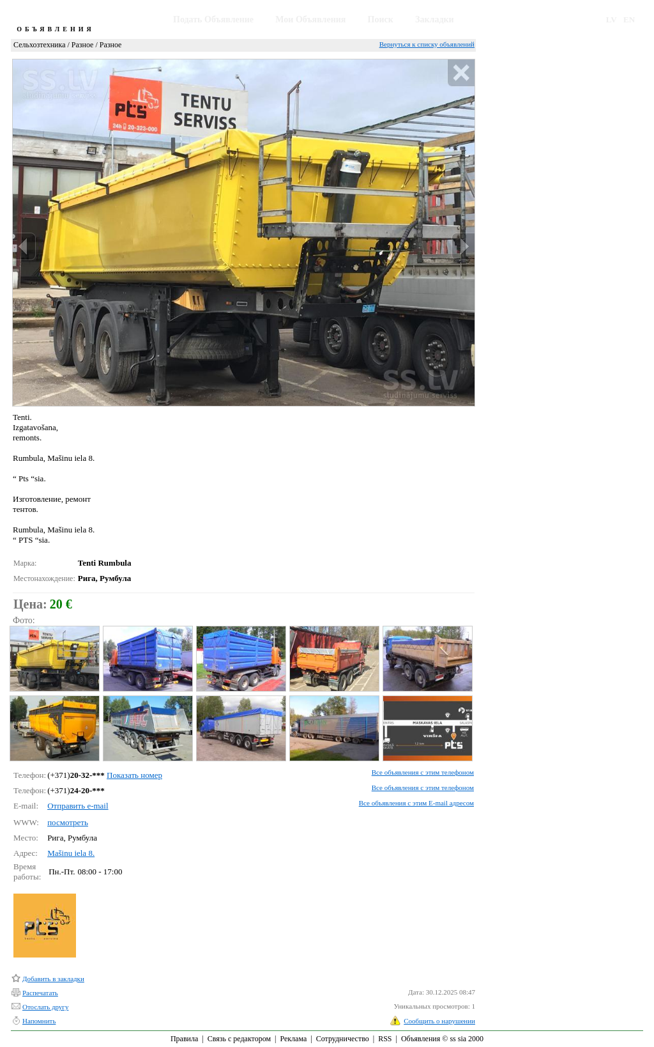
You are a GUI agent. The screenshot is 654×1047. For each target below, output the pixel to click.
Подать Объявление (213, 19)
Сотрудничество (342, 1038)
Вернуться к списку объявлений (427, 44)
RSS (385, 1038)
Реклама (293, 1038)
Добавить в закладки (53, 978)
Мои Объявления (310, 19)
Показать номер (134, 775)
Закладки (434, 19)
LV (611, 19)
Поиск (380, 19)
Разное (83, 44)
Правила (184, 1038)
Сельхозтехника (39, 44)
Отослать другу (45, 1007)
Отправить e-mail (77, 805)
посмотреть (67, 822)
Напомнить (39, 1021)
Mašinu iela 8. (71, 853)
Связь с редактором (239, 1038)
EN (629, 19)
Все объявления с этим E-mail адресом (416, 803)
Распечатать (40, 993)
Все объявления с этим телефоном (423, 772)
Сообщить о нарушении (439, 1021)
